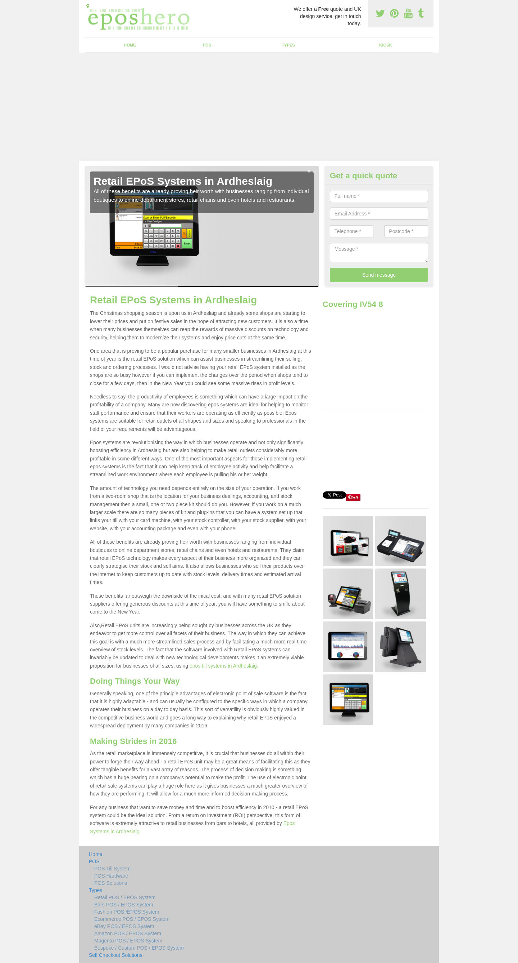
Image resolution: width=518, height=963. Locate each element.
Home (130, 45)
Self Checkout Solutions (115, 955)
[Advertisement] (259, 106)
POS (207, 45)
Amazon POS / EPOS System (127, 933)
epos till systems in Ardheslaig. (224, 666)
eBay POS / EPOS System (124, 926)
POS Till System (112, 868)
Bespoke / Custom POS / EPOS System (139, 948)
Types (288, 45)
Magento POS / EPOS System (128, 941)
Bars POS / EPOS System (123, 905)
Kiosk (385, 45)
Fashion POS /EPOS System (126, 912)
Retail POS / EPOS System (124, 897)
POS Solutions (110, 883)
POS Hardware (111, 876)
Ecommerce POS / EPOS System (131, 919)
